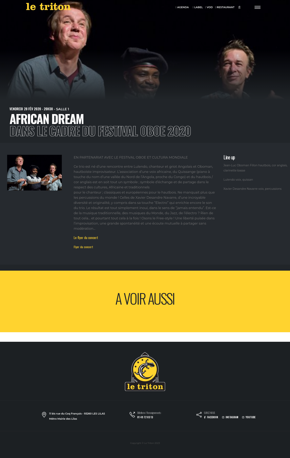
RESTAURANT (225, 7)
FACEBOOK (211, 417)
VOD (209, 7)
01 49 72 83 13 (145, 417)
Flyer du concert (83, 247)
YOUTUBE (249, 417)
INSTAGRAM (230, 417)
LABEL (198, 7)
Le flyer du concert (86, 237)
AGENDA (182, 7)
